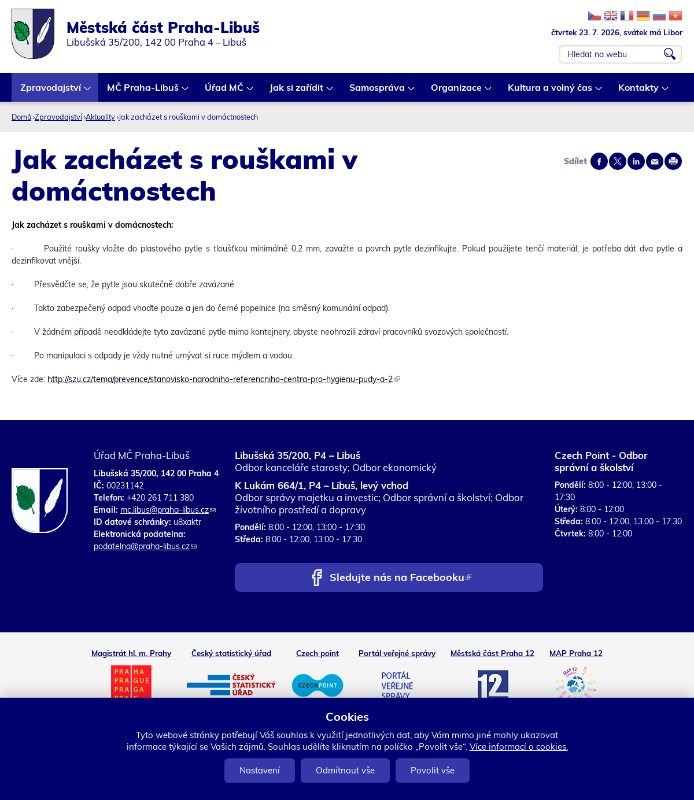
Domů (21, 116)
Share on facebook (599, 161)
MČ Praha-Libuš (143, 92)
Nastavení (259, 770)
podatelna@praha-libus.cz (145, 546)
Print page (673, 161)
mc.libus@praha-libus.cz (168, 510)
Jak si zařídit (297, 92)
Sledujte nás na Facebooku (400, 578)
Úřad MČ (224, 92)
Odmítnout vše (345, 770)
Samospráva (378, 92)
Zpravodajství (51, 92)
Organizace (457, 92)
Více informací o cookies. (519, 746)
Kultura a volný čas (550, 92)
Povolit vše (433, 770)
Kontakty (639, 92)
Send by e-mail (654, 161)
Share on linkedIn (636, 161)
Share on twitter (617, 161)
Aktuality (100, 116)
